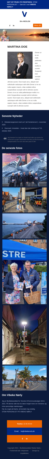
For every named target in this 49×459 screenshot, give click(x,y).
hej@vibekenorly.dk (28, 431)
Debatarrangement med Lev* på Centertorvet (21, 122)
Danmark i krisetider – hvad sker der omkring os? (22, 128)
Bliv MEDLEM (25, 21)
